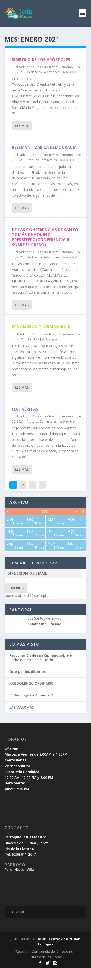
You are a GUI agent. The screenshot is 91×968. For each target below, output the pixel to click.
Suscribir (16, 588)
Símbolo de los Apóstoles (41, 59)
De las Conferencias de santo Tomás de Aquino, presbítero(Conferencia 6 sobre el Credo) (45, 237)
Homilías (33, 339)
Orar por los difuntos (27, 671)
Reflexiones (51, 72)
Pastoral (21, 951)
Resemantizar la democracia (44, 147)
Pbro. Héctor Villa (19, 869)
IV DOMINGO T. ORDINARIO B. (42, 326)
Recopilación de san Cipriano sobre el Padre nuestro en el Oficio (41, 657)
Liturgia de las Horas (45, 957)
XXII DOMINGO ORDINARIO (31, 683)
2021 (46, 511)
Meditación (34, 72)
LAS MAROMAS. (22, 707)
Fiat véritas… (27, 409)
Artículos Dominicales (42, 160)
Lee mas (22, 125)
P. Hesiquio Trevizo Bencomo (52, 67)
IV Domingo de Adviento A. (31, 695)
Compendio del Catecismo (52, 951)
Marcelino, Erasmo (45, 624)
